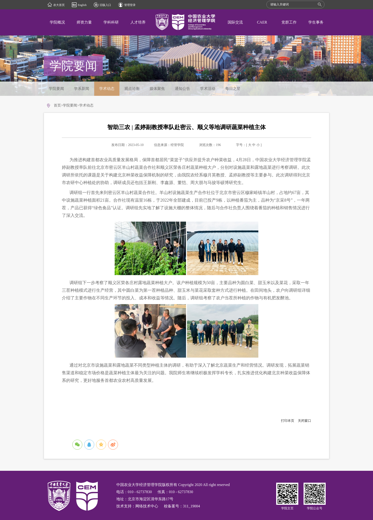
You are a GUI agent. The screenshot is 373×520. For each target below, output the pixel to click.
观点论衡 (132, 89)
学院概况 (57, 22)
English (82, 5)
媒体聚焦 (157, 89)
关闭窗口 (304, 421)
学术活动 (207, 89)
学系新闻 (81, 89)
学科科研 (111, 22)
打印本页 (287, 421)
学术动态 (106, 89)
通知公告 (182, 89)
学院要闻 (56, 89)
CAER (262, 22)
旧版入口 (105, 5)
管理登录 (130, 5)
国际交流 (235, 22)
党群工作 (289, 22)
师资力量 (84, 22)
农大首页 (59, 5)
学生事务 (316, 22)
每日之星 (232, 89)
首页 (57, 105)
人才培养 (138, 22)
